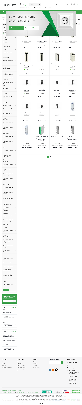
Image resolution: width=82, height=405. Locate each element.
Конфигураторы (36, 367)
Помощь (19, 361)
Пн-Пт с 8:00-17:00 (49, 4)
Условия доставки (21, 367)
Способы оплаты (21, 365)
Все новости (13, 307)
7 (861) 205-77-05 (37, 7)
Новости (4, 365)
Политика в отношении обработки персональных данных (27, 392)
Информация (20, 359)
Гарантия (19, 363)
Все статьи (13, 331)
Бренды (35, 363)
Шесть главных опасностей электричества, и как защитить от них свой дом (8, 335)
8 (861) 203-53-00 (25, 7)
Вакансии (4, 369)
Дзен (56, 369)
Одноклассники (53, 369)
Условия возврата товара (23, 369)
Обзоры (35, 365)
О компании (4, 361)
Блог (34, 361)
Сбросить (13, 290)
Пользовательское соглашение (21, 371)
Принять (41, 403)
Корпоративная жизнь (7, 367)
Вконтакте (50, 369)
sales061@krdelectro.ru (74, 368)
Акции (3, 363)
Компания (4, 359)
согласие (35, 401)
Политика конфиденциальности (8, 392)
